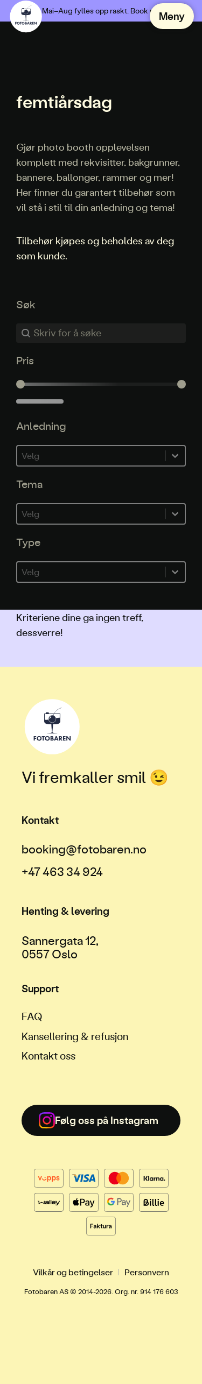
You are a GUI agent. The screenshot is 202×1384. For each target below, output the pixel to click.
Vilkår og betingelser (73, 1271)
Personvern (146, 1271)
